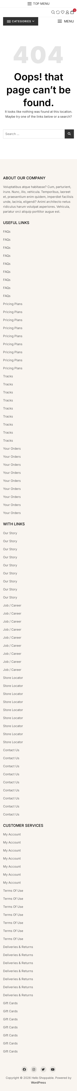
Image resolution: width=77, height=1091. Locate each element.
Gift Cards (10, 1003)
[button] (65, 21)
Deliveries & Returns (18, 947)
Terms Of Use (13, 891)
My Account (12, 834)
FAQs (6, 231)
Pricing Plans (12, 304)
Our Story (10, 533)
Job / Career (12, 605)
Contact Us (11, 750)
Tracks (8, 376)
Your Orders (12, 448)
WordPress (38, 1082)
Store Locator (13, 678)
